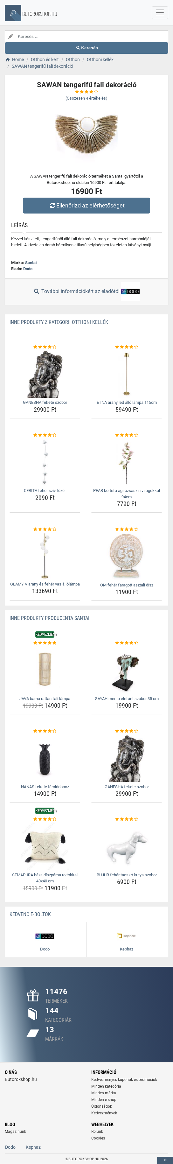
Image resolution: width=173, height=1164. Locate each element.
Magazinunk (15, 1131)
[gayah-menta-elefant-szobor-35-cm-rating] (127, 643)
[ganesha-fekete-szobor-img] (45, 374)
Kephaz (33, 1147)
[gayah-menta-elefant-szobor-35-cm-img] (127, 670)
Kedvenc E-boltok (30, 914)
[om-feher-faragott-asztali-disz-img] (127, 556)
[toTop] (165, 1160)
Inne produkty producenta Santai (49, 618)
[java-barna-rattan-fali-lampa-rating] (45, 643)
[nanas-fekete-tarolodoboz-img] (45, 758)
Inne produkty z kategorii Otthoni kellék (59, 322)
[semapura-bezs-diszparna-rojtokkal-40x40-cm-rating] (45, 819)
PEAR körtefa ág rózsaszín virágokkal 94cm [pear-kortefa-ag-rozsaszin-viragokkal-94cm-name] (126, 493)
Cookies (98, 1138)
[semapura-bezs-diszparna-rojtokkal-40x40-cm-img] (45, 846)
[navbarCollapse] (160, 12)
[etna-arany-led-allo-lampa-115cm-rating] (127, 347)
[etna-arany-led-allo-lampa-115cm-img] (127, 374)
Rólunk (97, 1131)
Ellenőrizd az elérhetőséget (86, 205)
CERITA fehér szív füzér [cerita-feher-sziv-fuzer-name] (45, 490)
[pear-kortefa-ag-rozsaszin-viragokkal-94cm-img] (127, 462)
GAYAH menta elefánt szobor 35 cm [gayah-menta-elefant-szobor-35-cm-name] (127, 698)
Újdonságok (101, 1106)
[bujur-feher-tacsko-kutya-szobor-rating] (127, 819)
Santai (31, 262)
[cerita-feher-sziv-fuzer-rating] (45, 435)
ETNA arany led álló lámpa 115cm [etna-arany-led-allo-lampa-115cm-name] (127, 402)
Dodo (27, 268)
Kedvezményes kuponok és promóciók (124, 1079)
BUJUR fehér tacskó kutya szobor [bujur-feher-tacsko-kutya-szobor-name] (127, 875)
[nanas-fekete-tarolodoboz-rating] (45, 731)
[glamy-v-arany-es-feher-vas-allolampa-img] (45, 556)
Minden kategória (106, 1086)
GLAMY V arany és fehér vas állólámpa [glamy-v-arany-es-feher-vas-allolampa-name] (45, 584)
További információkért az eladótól (86, 291)
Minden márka (103, 1093)
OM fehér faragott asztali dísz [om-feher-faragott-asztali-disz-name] (126, 585)
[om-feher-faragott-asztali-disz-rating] (127, 529)
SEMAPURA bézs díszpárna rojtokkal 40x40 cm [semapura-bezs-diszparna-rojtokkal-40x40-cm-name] (45, 878)
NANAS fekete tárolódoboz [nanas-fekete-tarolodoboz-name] (45, 786)
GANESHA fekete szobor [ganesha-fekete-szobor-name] (45, 402)
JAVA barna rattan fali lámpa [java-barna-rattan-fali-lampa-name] (44, 698)
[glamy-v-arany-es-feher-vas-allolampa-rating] (45, 529)
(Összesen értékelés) (86, 98)
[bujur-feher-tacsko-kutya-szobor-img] (127, 846)
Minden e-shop (103, 1099)
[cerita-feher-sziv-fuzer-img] (45, 462)
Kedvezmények (104, 1113)
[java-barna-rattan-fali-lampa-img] (45, 670)
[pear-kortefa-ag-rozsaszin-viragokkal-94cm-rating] (127, 435)
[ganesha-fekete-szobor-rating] (45, 347)
